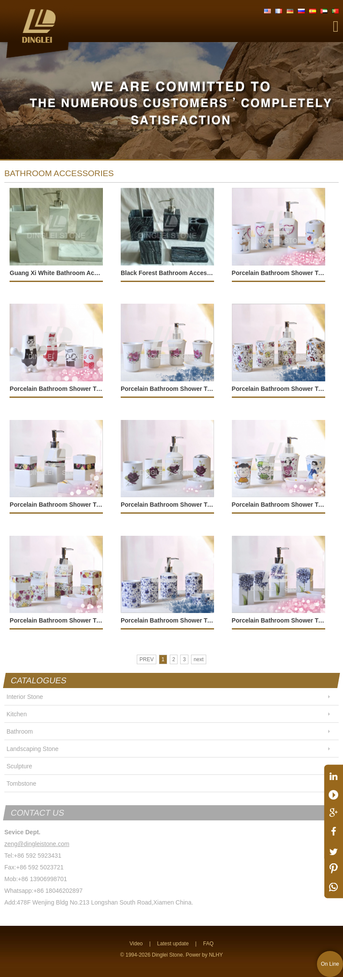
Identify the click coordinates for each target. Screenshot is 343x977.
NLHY (216, 955)
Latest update (173, 944)
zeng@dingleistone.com (36, 843)
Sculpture (19, 766)
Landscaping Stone (33, 748)
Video (135, 944)
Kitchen (17, 714)
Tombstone (21, 783)
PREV (146, 659)
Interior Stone (25, 696)
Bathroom (20, 731)
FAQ (208, 944)
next (199, 659)
